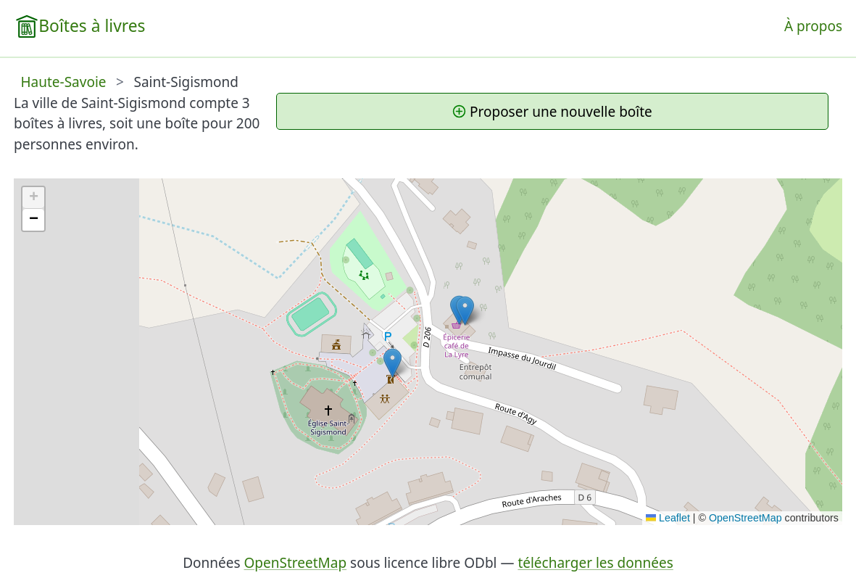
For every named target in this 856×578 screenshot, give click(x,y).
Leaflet (668, 518)
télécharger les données (595, 562)
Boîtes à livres (91, 26)
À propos (813, 26)
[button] (392, 363)
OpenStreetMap (745, 518)
